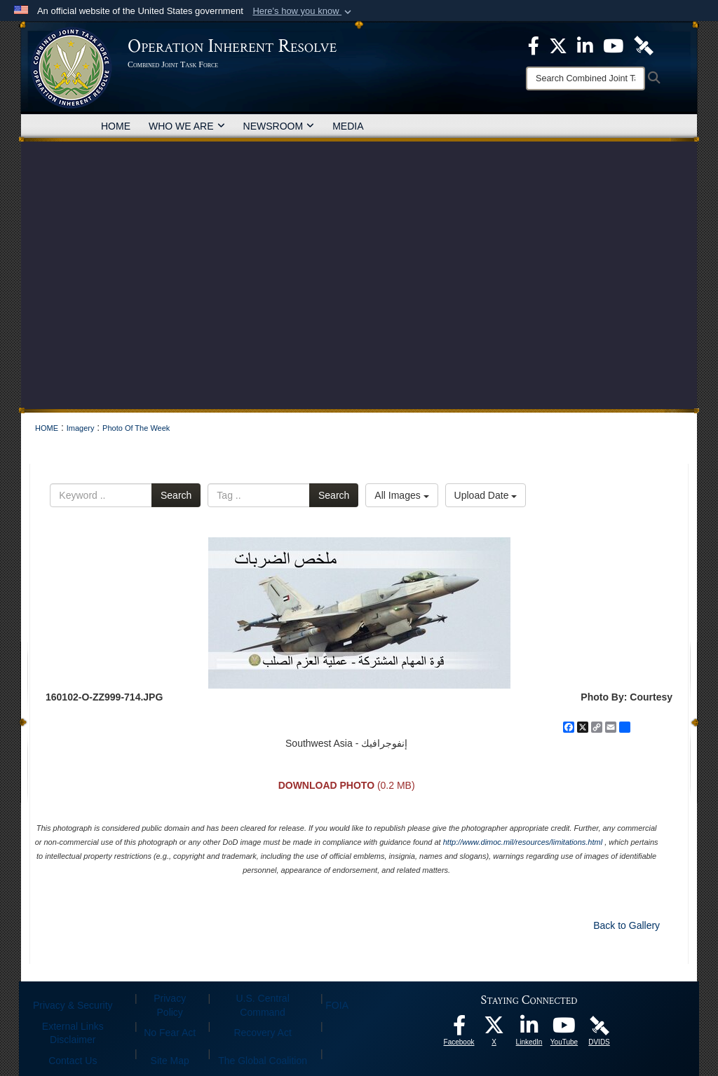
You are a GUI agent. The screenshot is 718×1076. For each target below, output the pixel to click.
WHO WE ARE (187, 126)
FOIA (336, 1005)
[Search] (585, 78)
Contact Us (72, 1060)
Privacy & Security (73, 1005)
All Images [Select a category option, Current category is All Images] (401, 495)
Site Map (170, 1060)
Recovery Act (262, 1032)
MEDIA (347, 126)
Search (176, 495)
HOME (115, 126)
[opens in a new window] (459, 1029)
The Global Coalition (262, 1060)
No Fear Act (170, 1032)
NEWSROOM (279, 126)
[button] (303, 11)
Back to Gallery (626, 925)
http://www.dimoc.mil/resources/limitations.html (522, 842)
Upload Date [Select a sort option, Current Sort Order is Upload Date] (485, 495)
